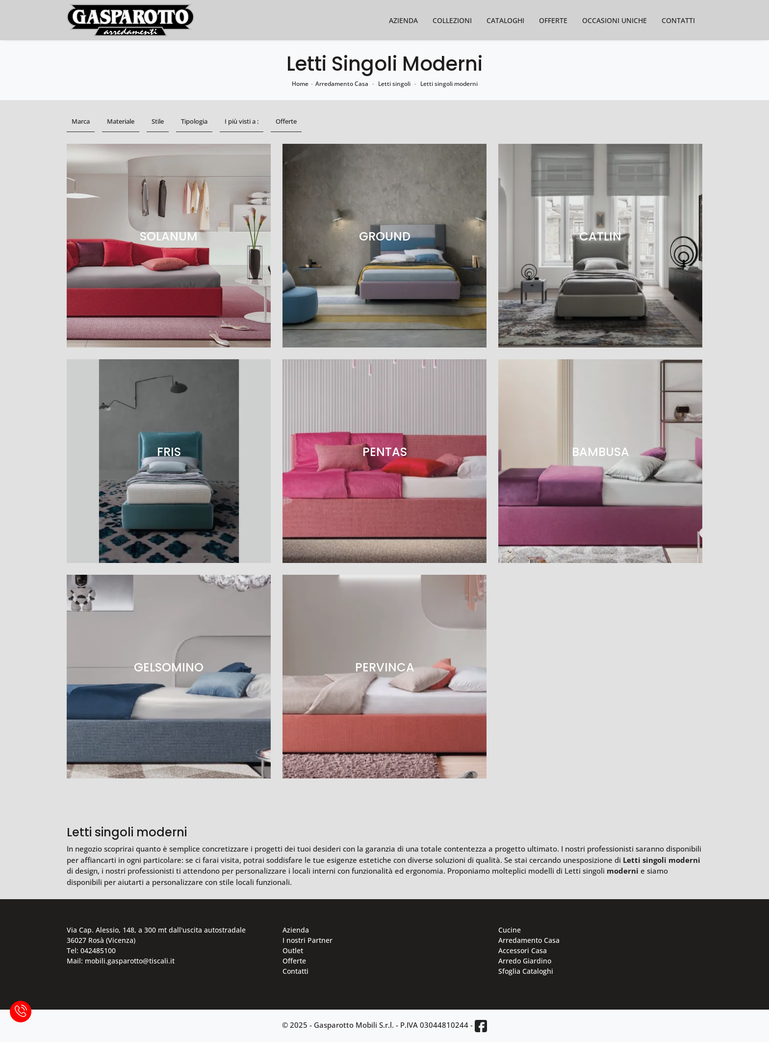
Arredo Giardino (524, 960)
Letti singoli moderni (449, 84)
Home (300, 84)
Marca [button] (81, 121)
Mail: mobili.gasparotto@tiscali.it (121, 960)
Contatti (678, 20)
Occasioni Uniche (614, 20)
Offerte (553, 20)
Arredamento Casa (341, 84)
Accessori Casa (522, 950)
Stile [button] (158, 121)
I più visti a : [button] (241, 121)
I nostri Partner (307, 940)
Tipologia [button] (194, 121)
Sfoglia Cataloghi (525, 971)
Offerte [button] (286, 121)
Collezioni (452, 20)
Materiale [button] (120, 121)
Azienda (403, 20)
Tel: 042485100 (91, 950)
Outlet (292, 950)
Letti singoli (394, 84)
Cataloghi (505, 20)
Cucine (509, 930)
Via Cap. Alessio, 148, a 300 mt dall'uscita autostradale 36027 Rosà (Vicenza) (156, 935)
